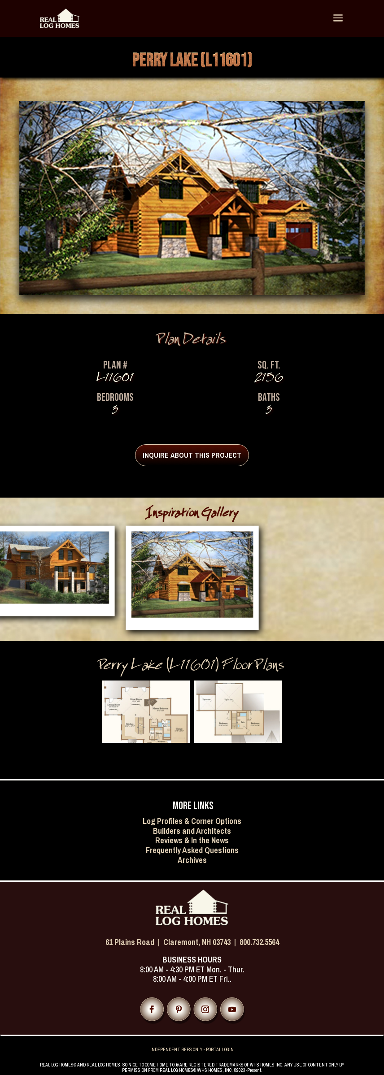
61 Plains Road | (134, 942)
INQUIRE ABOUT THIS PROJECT (192, 455)
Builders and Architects (192, 831)
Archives (192, 860)
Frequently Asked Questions (192, 850)
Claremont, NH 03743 (197, 942)
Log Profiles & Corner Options (192, 821)
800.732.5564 (259, 942)
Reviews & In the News (192, 840)
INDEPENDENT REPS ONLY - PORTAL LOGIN (192, 1050)
